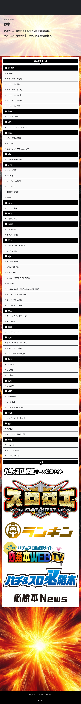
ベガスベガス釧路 (15, 87)
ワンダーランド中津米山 (18, 482)
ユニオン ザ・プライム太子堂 (20, 164)
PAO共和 (11, 323)
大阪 (10, 387)
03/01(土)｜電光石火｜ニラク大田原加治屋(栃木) (25, 35)
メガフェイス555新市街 (17, 501)
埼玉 (10, 228)
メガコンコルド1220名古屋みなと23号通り (26, 330)
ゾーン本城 (12, 464)
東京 (10, 182)
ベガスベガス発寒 (15, 114)
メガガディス (13, 246)
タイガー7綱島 (13, 265)
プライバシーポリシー (45, 691)
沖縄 (10, 507)
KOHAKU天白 (13, 310)
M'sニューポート (14, 520)
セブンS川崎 (12, 258)
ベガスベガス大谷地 (16, 80)
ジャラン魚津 (13, 284)
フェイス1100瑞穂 (15, 202)
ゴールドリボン (14, 126)
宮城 (10, 144)
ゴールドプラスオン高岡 (18, 277)
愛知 (10, 290)
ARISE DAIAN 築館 (15, 150)
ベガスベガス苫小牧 (16, 101)
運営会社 (32, 691)
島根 (10, 413)
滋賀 (10, 375)
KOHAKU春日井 (14, 303)
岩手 (10, 132)
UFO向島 (11, 426)
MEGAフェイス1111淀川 (17, 407)
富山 (10, 271)
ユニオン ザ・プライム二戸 (19, 138)
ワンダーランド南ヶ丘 (17, 470)
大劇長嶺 (11, 494)
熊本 (10, 488)
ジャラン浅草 (13, 188)
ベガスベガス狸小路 (16, 94)
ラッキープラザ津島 (16, 344)
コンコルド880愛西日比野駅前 (20, 316)
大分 (10, 476)
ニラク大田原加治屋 (16, 176)
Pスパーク (11, 157)
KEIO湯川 (11, 73)
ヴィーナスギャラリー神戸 (18, 363)
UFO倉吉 (11, 445)
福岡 (10, 451)
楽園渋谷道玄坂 (14, 215)
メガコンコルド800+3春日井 (19, 337)
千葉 (10, 240)
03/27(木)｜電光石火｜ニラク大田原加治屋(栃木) (25, 31)
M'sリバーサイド (14, 527)
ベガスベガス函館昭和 (17, 107)
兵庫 (10, 357)
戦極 (40, 696)
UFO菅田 (11, 419)
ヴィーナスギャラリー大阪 (18, 393)
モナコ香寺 (12, 369)
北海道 (11, 67)
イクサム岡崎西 (14, 296)
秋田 (10, 120)
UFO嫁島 (11, 433)
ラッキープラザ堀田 (16, 351)
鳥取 (10, 439)
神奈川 (11, 252)
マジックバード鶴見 (16, 400)
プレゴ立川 (12, 208)
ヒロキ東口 (12, 195)
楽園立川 (11, 222)
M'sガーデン (12, 513)
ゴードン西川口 (14, 234)
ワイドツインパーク (16, 381)
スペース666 (12, 457)
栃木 (10, 170)
